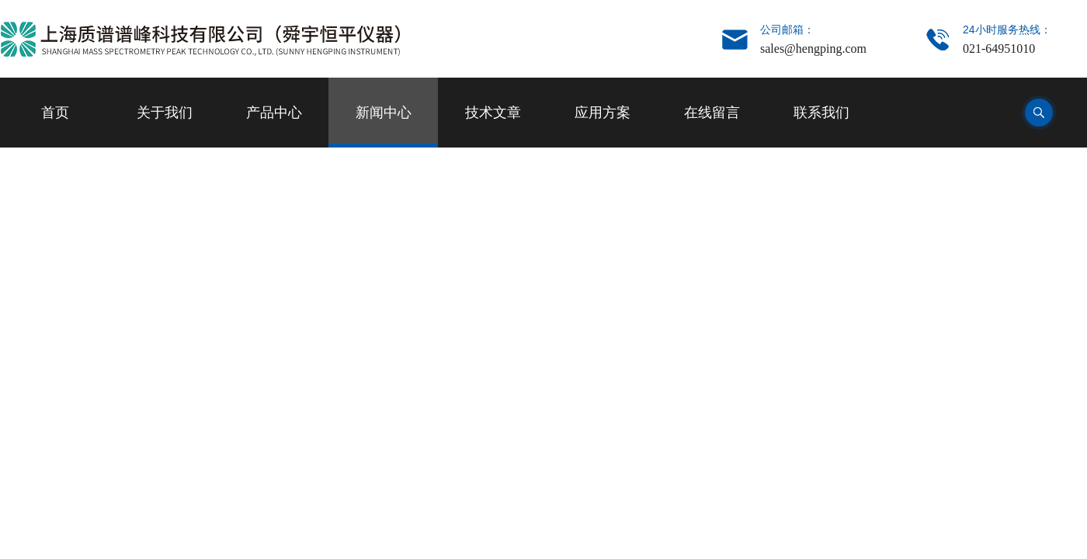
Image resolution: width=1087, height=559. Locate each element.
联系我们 (821, 112)
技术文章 (493, 112)
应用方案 (602, 112)
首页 (55, 112)
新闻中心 (384, 112)
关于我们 (165, 112)
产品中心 (274, 112)
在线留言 (712, 112)
